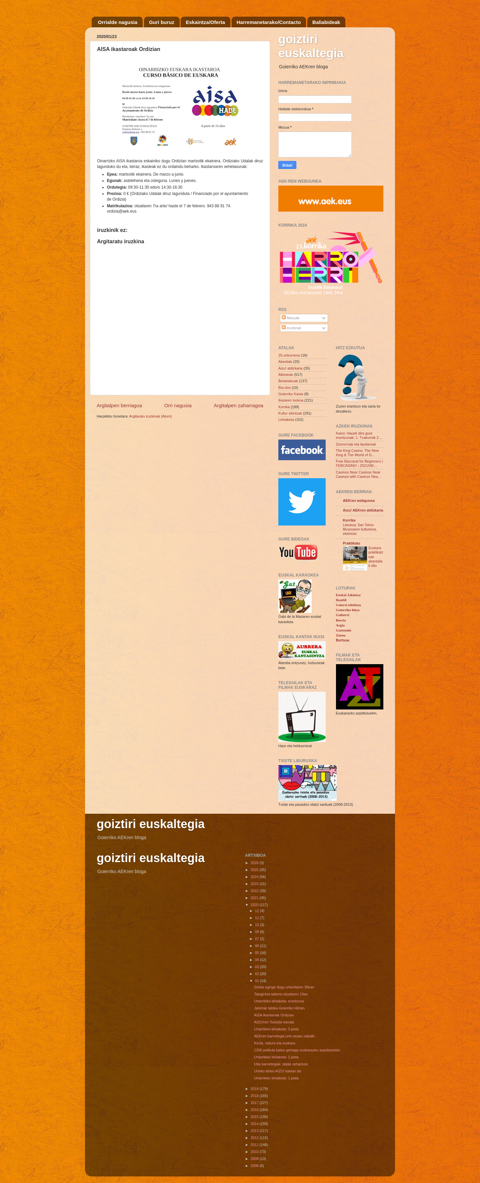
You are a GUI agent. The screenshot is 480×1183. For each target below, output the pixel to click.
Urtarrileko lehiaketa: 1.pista (276, 1078)
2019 (255, 1089)
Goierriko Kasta (290, 394)
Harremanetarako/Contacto (269, 22)
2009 (255, 1159)
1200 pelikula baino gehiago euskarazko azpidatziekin (297, 1050)
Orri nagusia (178, 405)
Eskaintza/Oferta (205, 22)
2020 (255, 905)
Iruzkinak (291, 328)
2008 (255, 1166)
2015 (255, 1117)
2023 (255, 884)
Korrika (284, 407)
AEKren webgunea (359, 501)
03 (257, 967)
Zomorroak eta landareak (356, 444)
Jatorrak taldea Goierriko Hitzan (279, 1008)
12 (257, 911)
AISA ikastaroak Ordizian (274, 1015)
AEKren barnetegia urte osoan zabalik (284, 1036)
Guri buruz (161, 22)
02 (257, 974)
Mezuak (290, 318)
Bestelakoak (288, 381)
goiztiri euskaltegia (311, 46)
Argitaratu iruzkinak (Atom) (150, 416)
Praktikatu (351, 543)
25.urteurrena (289, 355)
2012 (255, 1138)
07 (257, 939)
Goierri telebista (348, 605)
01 (257, 981)
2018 (255, 1096)
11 (257, 918)
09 (257, 932)
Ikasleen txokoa (290, 400)
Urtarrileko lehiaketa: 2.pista (276, 1057)
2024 (255, 877)
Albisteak (285, 375)
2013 (255, 1131)
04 (257, 960)
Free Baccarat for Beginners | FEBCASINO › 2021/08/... (359, 463)
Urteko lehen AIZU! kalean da (277, 1071)
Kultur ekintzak (290, 413)
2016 (255, 1110)
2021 (255, 898)
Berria (341, 620)
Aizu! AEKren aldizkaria (363, 510)
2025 (255, 870)
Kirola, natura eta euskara (274, 1043)
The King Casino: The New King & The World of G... (357, 453)
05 (257, 953)
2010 (255, 1152)
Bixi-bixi (284, 388)
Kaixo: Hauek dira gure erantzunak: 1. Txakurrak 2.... (359, 435)
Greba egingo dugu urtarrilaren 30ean (284, 987)
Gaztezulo (343, 630)
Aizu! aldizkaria (290, 368)
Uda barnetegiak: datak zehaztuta (281, 1064)
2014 (255, 1124)
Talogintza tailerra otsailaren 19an (281, 994)
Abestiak (285, 362)
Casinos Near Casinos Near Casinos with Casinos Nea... (358, 474)
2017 (255, 1103)
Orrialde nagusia (117, 22)
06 (257, 946)
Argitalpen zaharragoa (238, 405)
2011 (255, 1145)
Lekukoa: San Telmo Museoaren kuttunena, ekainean (360, 529)
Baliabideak (326, 22)
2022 (255, 891)
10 (257, 925)
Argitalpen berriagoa (119, 405)
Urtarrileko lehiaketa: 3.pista (276, 1029)
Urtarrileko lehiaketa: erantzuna (279, 1001)
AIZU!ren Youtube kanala (274, 1022)
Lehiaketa (286, 420)
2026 (255, 863)
